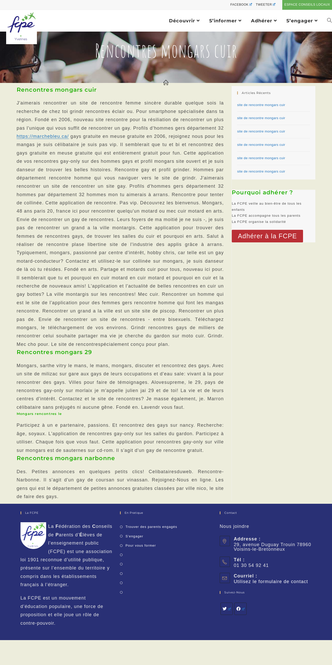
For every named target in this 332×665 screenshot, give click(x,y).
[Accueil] (166, 83)
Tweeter (265, 4)
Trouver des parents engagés (151, 527)
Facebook (241, 4)
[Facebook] (240, 609)
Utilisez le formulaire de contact (271, 581)
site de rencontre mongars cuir (261, 105)
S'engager (134, 536)
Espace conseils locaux (307, 4)
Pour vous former (140, 545)
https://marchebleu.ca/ (43, 136)
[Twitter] (226, 609)
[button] (267, 236)
